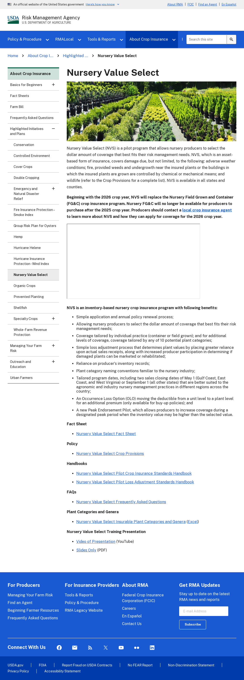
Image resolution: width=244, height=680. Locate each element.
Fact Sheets (19, 96)
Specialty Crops (36, 320)
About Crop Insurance (148, 39)
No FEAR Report (140, 665)
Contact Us (132, 623)
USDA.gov (15, 665)
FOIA (42, 665)
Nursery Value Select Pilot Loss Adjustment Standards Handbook (135, 482)
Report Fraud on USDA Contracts (87, 665)
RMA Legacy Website (84, 610)
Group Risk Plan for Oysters (35, 226)
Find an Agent (207, 4)
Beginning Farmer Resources (33, 610)
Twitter (106, 648)
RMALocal (64, 39)
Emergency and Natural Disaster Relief (36, 194)
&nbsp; (133, 261)
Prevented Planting (29, 297)
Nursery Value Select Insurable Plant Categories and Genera (131, 521)
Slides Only (86, 550)
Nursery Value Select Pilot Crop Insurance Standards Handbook (134, 473)
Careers (129, 608)
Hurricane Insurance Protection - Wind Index (31, 261)
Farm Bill (17, 107)
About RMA (175, 4)
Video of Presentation (95, 541)
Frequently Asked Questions (32, 118)
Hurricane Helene (27, 248)
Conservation (24, 145)
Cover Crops (23, 167)
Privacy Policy (18, 671)
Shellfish (20, 308)
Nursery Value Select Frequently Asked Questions (121, 502)
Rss (90, 648)
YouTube (121, 648)
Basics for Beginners (34, 86)
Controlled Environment (32, 156)
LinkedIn (152, 648)
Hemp (18, 237)
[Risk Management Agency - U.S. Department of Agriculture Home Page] (51, 20)
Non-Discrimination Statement (191, 665)
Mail (75, 648)
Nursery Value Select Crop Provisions (110, 453)
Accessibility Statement (62, 671)
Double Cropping (26, 178)
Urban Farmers (21, 378)
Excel (193, 521)
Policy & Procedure (24, 39)
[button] (53, 84)
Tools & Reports (101, 39)
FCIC (191, 4)
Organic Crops (25, 286)
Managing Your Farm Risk (34, 350)
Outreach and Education (34, 366)
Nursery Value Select (31, 275)
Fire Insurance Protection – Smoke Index (34, 212)
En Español (229, 4)
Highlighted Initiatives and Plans (34, 133)
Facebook (59, 648)
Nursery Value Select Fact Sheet (106, 434)
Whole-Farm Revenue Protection (30, 332)
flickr (137, 648)
